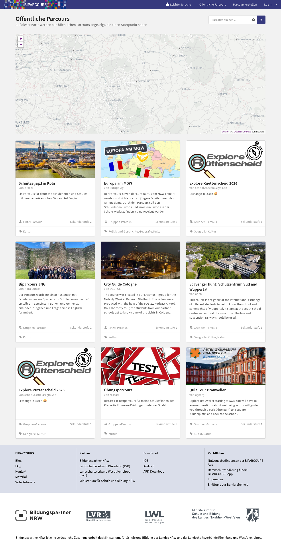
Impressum (215, 479)
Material (21, 477)
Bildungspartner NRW (94, 461)
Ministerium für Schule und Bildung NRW (107, 481)
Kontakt (20, 471)
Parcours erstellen (245, 4)
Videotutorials (25, 482)
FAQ (18, 466)
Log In (270, 4)
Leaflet (225, 131)
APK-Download (153, 471)
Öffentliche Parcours (212, 4)
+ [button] (21, 38)
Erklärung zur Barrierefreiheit (228, 484)
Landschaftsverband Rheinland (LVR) (104, 466)
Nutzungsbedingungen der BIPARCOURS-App (236, 463)
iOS (145, 461)
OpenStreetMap (242, 131)
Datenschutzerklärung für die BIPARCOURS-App (228, 472)
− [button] (21, 44)
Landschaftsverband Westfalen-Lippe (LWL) (104, 473)
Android (148, 466)
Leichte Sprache (178, 4)
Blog (18, 461)
